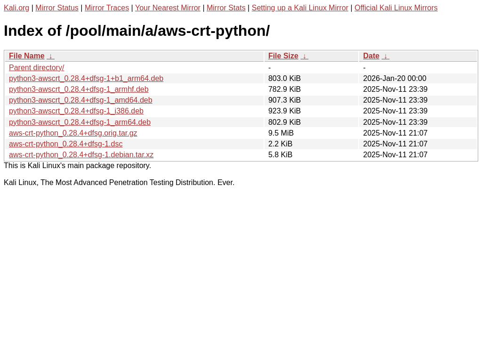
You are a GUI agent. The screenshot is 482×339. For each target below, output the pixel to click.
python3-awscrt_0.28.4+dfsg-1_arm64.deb (80, 122)
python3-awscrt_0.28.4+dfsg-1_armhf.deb (79, 89)
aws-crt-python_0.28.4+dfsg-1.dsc (65, 144)
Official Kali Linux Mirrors (396, 8)
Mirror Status (57, 8)
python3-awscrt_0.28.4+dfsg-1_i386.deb (76, 111)
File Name (27, 56)
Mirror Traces (107, 8)
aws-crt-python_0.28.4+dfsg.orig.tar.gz (73, 133)
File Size (283, 56)
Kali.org (16, 8)
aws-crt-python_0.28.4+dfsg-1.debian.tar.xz (81, 155)
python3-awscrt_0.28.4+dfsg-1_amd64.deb (81, 100)
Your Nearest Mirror (168, 8)
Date (371, 56)
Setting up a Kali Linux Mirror (300, 8)
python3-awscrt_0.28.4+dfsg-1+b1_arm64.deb (86, 78)
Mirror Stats (226, 8)
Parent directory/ (36, 68)
